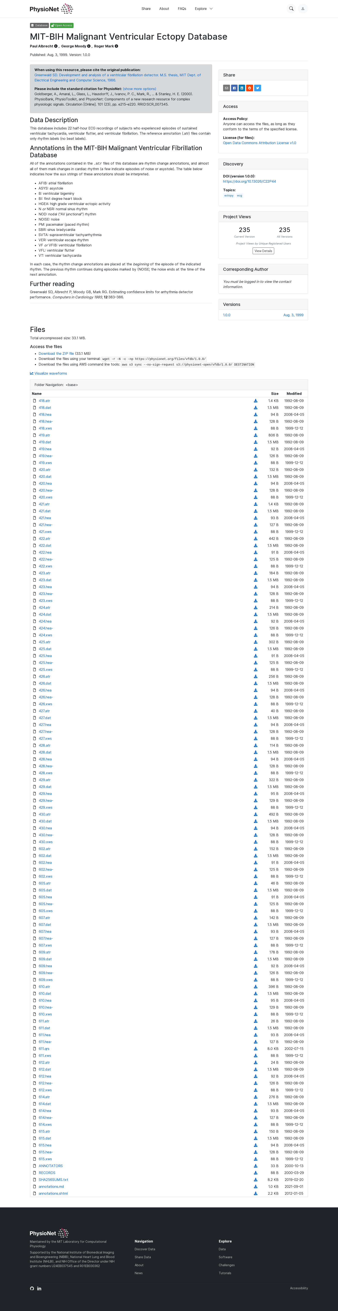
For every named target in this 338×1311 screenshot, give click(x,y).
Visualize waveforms (48, 373)
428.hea (45, 759)
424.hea (45, 621)
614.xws (45, 1124)
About (164, 8)
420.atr (44, 469)
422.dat (45, 545)
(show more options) (139, 89)
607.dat (45, 924)
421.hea (45, 518)
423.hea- (46, 594)
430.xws (46, 842)
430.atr (45, 814)
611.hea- (45, 1042)
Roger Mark (104, 46)
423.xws (45, 600)
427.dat (45, 718)
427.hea (45, 724)
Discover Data (145, 1249)
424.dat (45, 614)
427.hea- (46, 731)
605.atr (45, 883)
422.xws (45, 566)
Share (146, 8)
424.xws (45, 635)
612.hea (45, 1076)
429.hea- (46, 800)
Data (222, 1249)
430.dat (45, 821)
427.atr (44, 711)
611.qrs (44, 1048)
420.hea (45, 483)
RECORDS (47, 1173)
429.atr (44, 780)
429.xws (45, 807)
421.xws (45, 531)
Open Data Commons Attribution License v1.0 (259, 143)
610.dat (45, 993)
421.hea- (45, 525)
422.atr (44, 538)
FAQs (182, 8)
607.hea (45, 931)
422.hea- (46, 559)
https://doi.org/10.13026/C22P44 (249, 181)
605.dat (45, 890)
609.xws (46, 980)
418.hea (45, 414)
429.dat (45, 787)
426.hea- (46, 697)
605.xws (46, 911)
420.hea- (46, 490)
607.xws (45, 945)
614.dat (45, 1104)
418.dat (45, 407)
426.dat (45, 683)
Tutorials (225, 1273)
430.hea (45, 828)
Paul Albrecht (41, 46)
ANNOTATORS (51, 1166)
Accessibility (299, 1288)
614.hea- (46, 1117)
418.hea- (46, 421)
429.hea (45, 793)
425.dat (45, 649)
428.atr (44, 745)
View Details (263, 251)
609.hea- (46, 973)
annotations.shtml (53, 1193)
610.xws (45, 1014)
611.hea (44, 1035)
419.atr (44, 435)
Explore (204, 8)
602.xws (45, 876)
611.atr (44, 1021)
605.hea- (46, 904)
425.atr (44, 642)
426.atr (44, 676)
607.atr (44, 918)
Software (225, 1257)
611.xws (45, 1055)
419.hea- (46, 456)
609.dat (45, 959)
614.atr (44, 1097)
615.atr (44, 1131)
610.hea (45, 1000)
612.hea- (46, 1083)
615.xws (45, 1159)
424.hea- (46, 628)
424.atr (44, 607)
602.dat (45, 855)
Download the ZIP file (56, 353)
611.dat (44, 1028)
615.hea (45, 1145)
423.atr (44, 573)
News (139, 1273)
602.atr (44, 849)
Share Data (143, 1257)
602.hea (45, 862)
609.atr (45, 952)
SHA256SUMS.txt (53, 1179)
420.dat (45, 476)
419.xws (45, 463)
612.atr (44, 1062)
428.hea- (46, 766)
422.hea (45, 552)
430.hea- (46, 835)
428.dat (45, 752)
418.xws (45, 428)
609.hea (45, 966)
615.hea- (46, 1152)
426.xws (45, 704)
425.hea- (46, 662)
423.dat (45, 580)
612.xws (45, 1090)
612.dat (45, 1069)
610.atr (44, 986)
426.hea (45, 690)
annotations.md (51, 1186)
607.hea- (46, 938)
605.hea (45, 897)
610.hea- (46, 1007)
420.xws (45, 497)
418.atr (44, 401)
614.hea (45, 1111)
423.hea (45, 587)
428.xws (45, 773)
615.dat (45, 1138)
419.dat (45, 442)
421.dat (45, 511)
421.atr (44, 504)
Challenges (227, 1265)
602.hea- (46, 869)
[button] (226, 88)
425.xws (45, 669)
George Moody (73, 46)
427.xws (45, 738)
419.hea (45, 449)
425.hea (45, 656)
